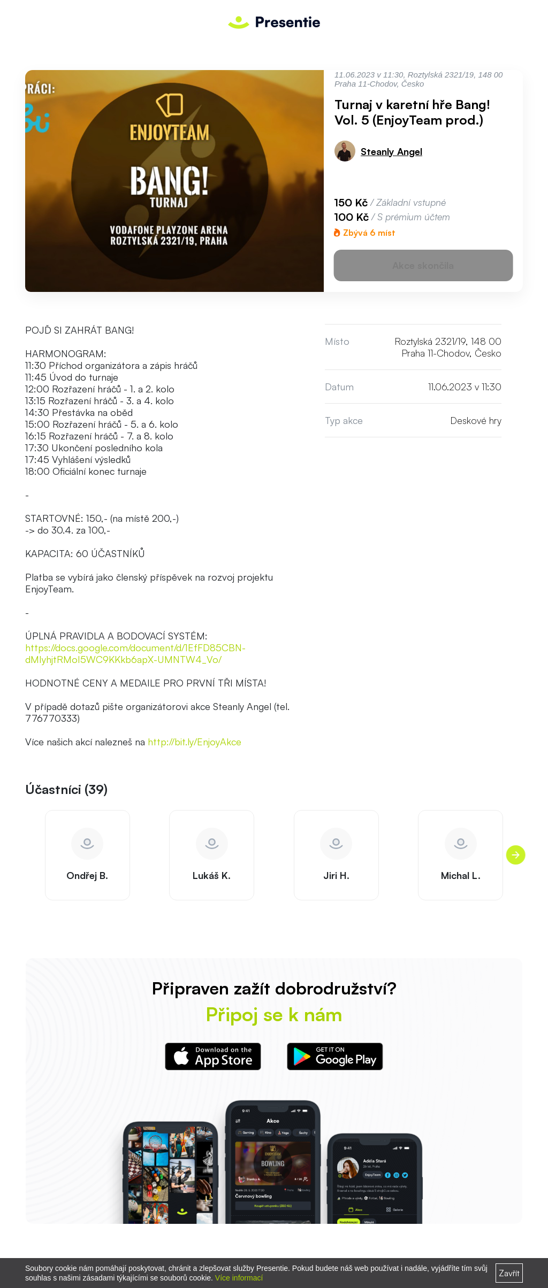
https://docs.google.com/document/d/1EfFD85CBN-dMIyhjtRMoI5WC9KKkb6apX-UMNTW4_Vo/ (135, 653)
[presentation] (515, 855)
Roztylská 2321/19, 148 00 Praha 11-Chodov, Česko (447, 347)
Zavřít (509, 1273)
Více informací (239, 1278)
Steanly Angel (391, 151)
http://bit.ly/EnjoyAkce (194, 741)
